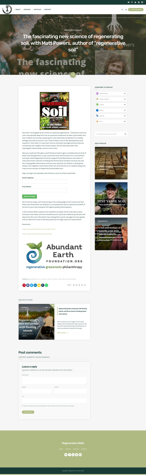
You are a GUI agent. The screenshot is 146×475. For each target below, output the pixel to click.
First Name (26, 187)
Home (56, 17)
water (24, 336)
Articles (37, 9)
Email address (28, 178)
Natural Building (104, 162)
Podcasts (85, 17)
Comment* (25, 375)
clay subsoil (103, 198)
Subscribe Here (135, 9)
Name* (24, 387)
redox (49, 279)
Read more (62, 335)
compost (78, 17)
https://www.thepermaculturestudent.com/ (38, 229)
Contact (47, 9)
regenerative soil (34, 279)
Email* (56, 387)
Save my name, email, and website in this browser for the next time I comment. (49, 406)
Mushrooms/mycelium (67, 17)
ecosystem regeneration (107, 222)
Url (23, 396)
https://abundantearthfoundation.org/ (37, 234)
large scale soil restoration (67, 279)
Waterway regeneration (26, 308)
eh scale (43, 279)
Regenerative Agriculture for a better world (104, 221)
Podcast (27, 9)
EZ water (54, 279)
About (18, 9)
